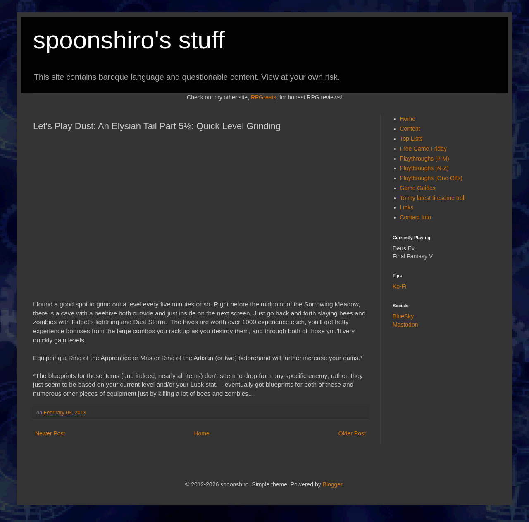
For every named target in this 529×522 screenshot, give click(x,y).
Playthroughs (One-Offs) (431, 178)
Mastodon (405, 324)
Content (410, 128)
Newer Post (50, 433)
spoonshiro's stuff (129, 40)
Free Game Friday (423, 148)
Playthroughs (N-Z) (424, 168)
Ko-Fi (399, 286)
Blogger (332, 484)
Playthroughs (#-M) (424, 158)
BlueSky (403, 316)
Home (201, 433)
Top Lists (411, 138)
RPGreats (263, 97)
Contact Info (415, 217)
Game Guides (418, 188)
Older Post (352, 433)
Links (407, 207)
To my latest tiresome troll (433, 198)
